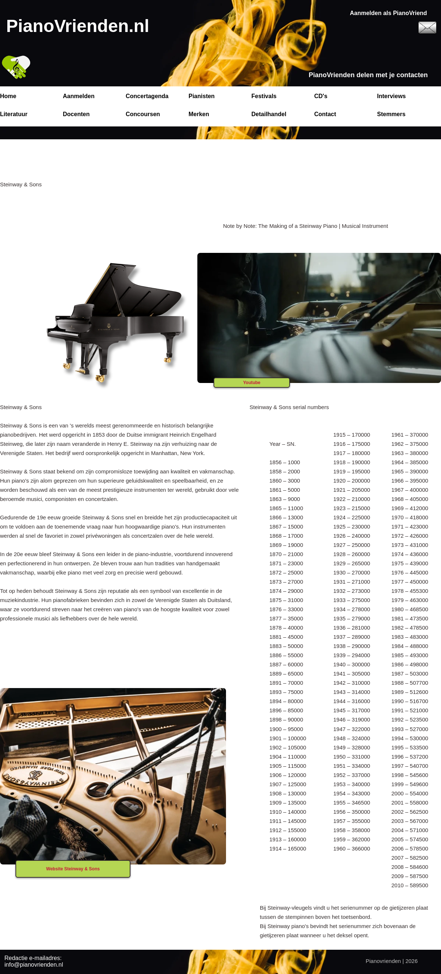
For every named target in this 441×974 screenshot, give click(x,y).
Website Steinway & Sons (73, 868)
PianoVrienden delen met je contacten (368, 75)
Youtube (251, 382)
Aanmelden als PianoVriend (388, 13)
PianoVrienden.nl (77, 26)
